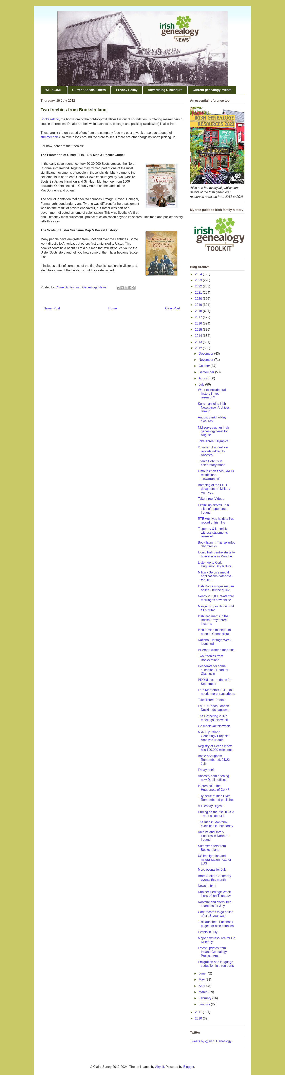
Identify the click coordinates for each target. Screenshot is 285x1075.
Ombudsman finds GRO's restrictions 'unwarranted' (216, 474)
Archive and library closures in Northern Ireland (213, 835)
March (203, 992)
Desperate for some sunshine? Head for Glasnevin (213, 669)
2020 (199, 298)
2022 (199, 286)
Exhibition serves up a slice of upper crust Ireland (213, 508)
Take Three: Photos (211, 700)
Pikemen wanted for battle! (216, 650)
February (205, 998)
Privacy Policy (127, 90)
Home (112, 308)
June (202, 973)
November (206, 359)
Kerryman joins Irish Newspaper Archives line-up (214, 407)
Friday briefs (206, 770)
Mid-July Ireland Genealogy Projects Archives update (213, 735)
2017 (199, 317)
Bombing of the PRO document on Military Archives (214, 488)
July (202, 384)
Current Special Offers (89, 90)
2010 (199, 1018)
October (205, 366)
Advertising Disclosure (165, 90)
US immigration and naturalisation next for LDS (214, 859)
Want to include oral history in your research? (212, 393)
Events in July (208, 932)
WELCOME (53, 90)
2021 (199, 292)
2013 (199, 342)
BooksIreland (50, 119)
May (202, 979)
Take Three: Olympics (213, 441)
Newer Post (52, 308)
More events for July (212, 869)
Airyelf (159, 1066)
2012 (199, 348)
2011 (199, 1012)
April (202, 986)
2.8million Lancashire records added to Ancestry (213, 451)
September (207, 372)
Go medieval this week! (214, 726)
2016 (199, 323)
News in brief (207, 885)
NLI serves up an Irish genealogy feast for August (213, 431)
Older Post (172, 308)
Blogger (188, 1066)
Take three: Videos (211, 498)
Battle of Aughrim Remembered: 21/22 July (214, 759)
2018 (199, 311)
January (205, 1004)
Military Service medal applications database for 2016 (215, 576)
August (204, 378)
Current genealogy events (212, 90)
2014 (199, 335)
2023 (199, 280)
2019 (199, 304)
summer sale (50, 137)
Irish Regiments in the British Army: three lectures (213, 620)
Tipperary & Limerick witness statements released (213, 532)
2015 (199, 329)
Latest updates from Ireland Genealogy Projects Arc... (212, 951)
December (206, 353)
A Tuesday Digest (210, 806)
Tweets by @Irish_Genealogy (210, 1041)
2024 (199, 274)
